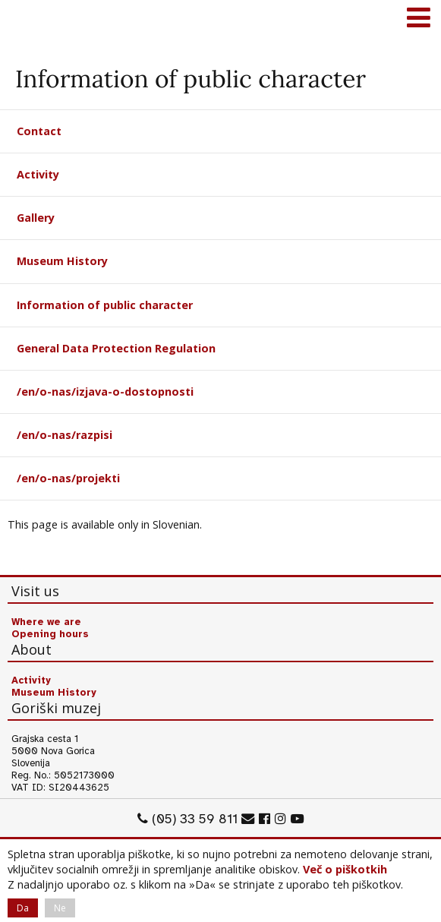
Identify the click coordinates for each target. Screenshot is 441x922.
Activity (38, 174)
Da (23, 907)
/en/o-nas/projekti (68, 478)
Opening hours (50, 634)
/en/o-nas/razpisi (64, 435)
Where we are (46, 622)
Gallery (36, 217)
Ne (60, 907)
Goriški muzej (30, 19)
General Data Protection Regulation (116, 348)
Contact (39, 131)
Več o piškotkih (345, 869)
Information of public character (105, 305)
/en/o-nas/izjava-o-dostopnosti (105, 391)
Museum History (62, 261)
